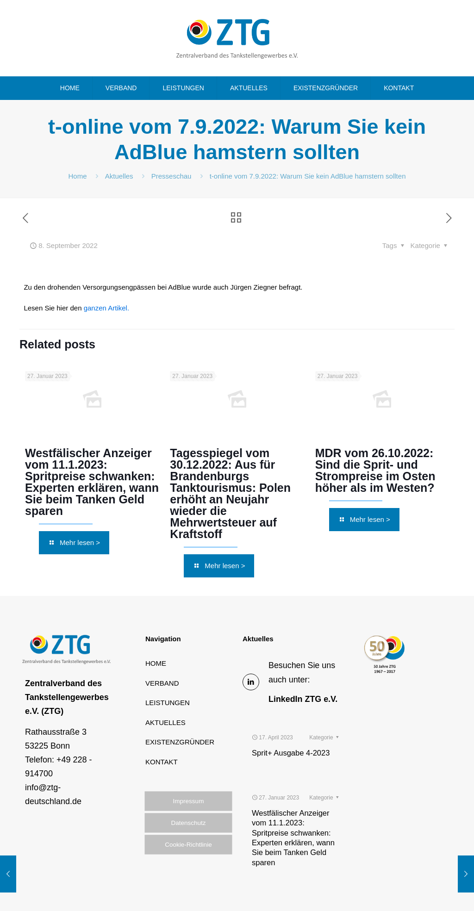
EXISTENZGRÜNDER (179, 742)
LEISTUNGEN (167, 702)
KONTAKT (161, 762)
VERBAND (162, 683)
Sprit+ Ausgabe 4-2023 (291, 729)
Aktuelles (119, 176)
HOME (155, 663)
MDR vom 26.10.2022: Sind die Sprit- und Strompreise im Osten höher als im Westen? (375, 470)
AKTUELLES (165, 722)
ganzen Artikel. (106, 308)
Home (78, 176)
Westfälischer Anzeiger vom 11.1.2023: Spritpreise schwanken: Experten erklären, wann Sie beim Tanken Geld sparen (92, 481)
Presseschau (171, 176)
